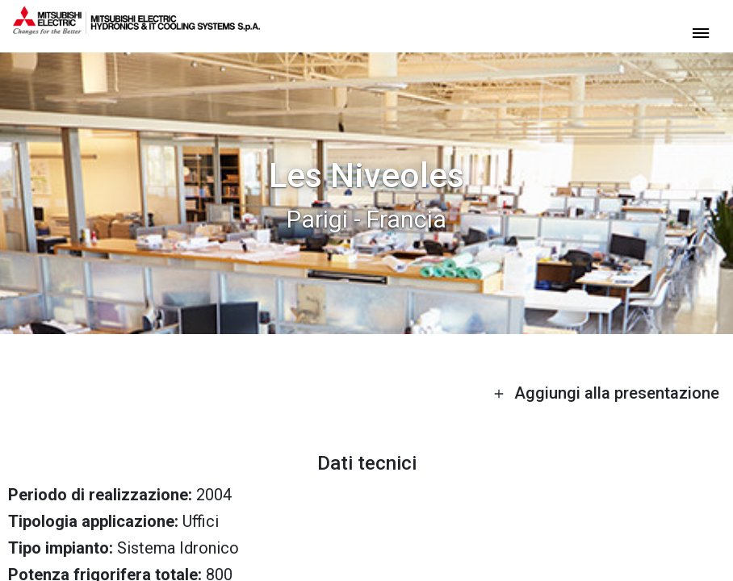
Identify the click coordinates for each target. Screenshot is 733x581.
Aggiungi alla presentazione (606, 393)
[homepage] (136, 28)
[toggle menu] (701, 32)
